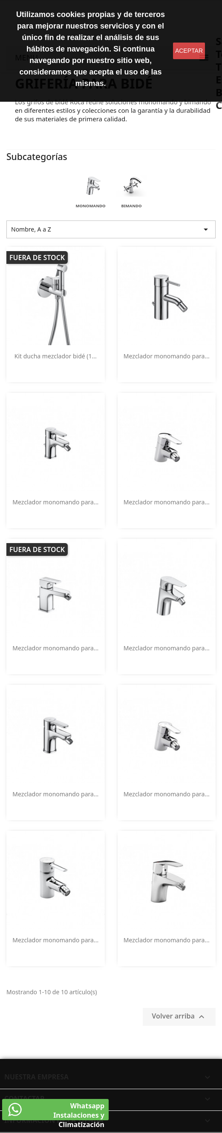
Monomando (90, 206)
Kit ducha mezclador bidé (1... (55, 356)
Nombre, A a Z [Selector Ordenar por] (111, 229)
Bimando (131, 206)
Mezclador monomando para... (167, 356)
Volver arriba (179, 1016)
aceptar (189, 50)
